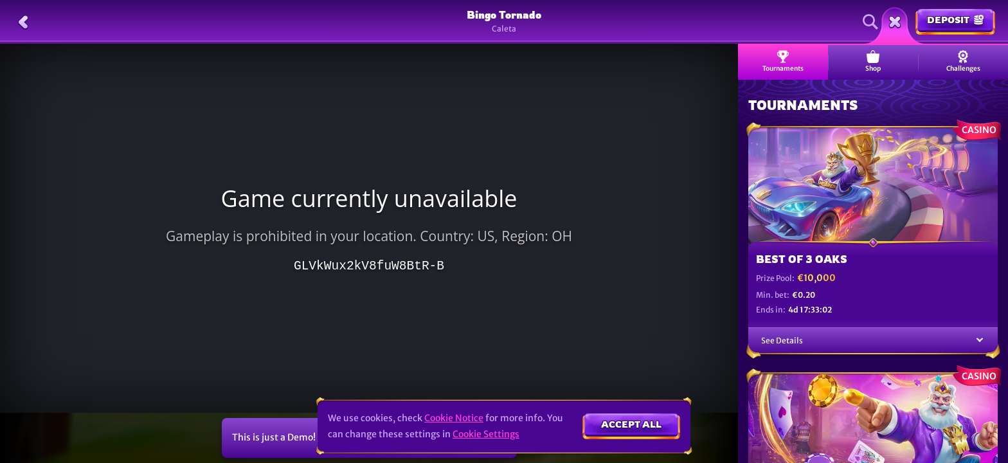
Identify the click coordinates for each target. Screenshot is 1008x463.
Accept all (631, 424)
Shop (873, 61)
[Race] (895, 22)
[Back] (23, 22)
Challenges (963, 61)
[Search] (870, 22)
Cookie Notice (453, 418)
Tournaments (783, 61)
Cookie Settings (486, 434)
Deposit (955, 19)
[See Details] (980, 340)
